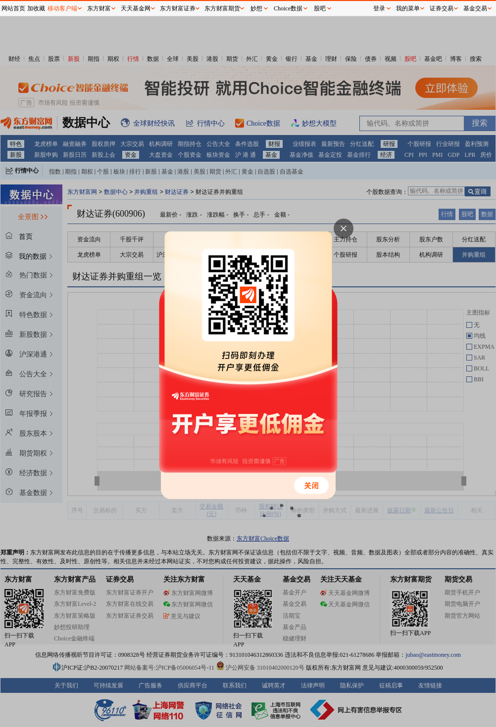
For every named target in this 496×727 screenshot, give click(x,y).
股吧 (320, 8)
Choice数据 (288, 8)
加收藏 (36, 8)
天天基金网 (135, 8)
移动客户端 (62, 8)
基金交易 (475, 8)
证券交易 (441, 8)
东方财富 (99, 8)
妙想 (256, 8)
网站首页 (13, 8)
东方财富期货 (222, 8)
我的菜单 (408, 8)
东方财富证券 (178, 8)
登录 (379, 8)
